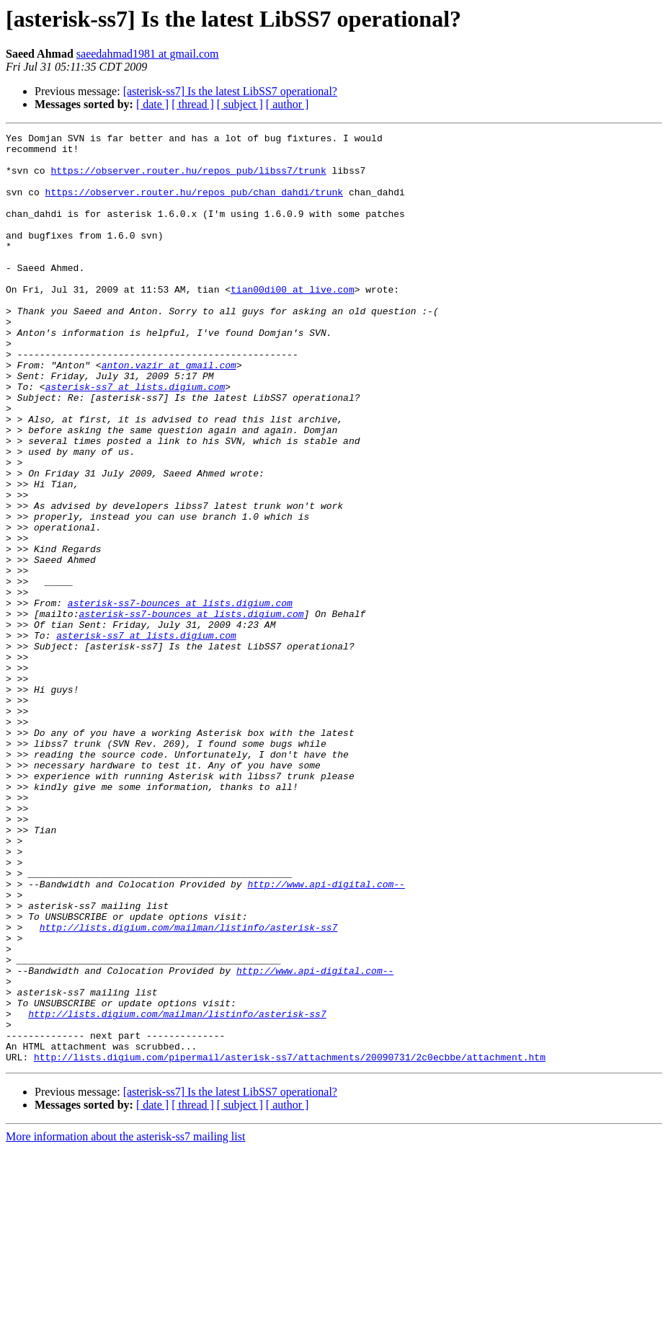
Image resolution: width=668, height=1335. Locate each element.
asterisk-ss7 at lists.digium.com (135, 438)
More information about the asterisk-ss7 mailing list (125, 1322)
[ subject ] (240, 104)
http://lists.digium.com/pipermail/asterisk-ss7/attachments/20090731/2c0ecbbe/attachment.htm (289, 1242)
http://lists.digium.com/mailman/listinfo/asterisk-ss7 (188, 1087)
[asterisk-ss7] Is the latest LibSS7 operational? (230, 91)
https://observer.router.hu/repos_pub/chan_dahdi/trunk (194, 204)
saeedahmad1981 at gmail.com (147, 54)
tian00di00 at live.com (293, 321)
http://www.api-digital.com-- (325, 1035)
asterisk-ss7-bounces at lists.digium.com (180, 697)
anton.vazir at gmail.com (169, 412)
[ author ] (287, 104)
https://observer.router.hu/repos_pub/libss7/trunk (188, 178)
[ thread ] (193, 104)
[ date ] (152, 104)
